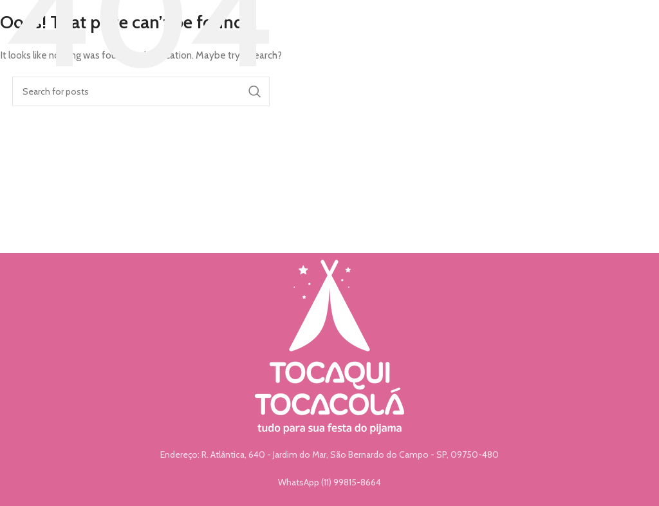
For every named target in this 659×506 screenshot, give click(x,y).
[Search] (141, 91)
